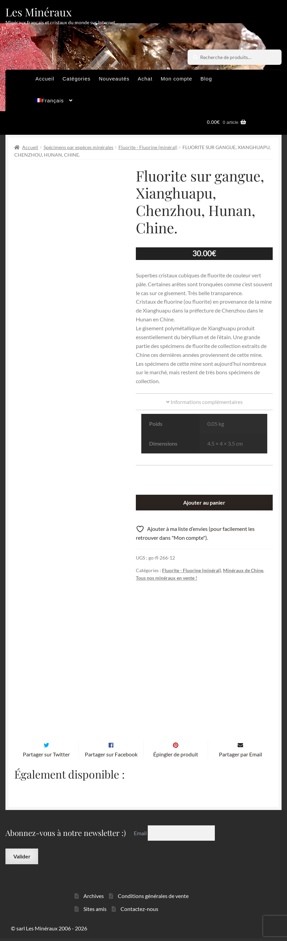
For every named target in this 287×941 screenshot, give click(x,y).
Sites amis (95, 911)
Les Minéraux (38, 11)
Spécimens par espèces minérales (78, 147)
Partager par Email (240, 757)
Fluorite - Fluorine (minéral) (147, 147)
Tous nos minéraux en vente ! (166, 578)
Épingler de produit (175, 757)
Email (141, 836)
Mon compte (176, 79)
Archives (93, 898)
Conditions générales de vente (153, 898)
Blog (206, 79)
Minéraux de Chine (243, 570)
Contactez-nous (139, 911)
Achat (145, 79)
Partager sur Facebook (111, 757)
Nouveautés (114, 79)
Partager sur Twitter (46, 757)
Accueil (44, 79)
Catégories (77, 79)
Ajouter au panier (204, 502)
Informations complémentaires (204, 402)
